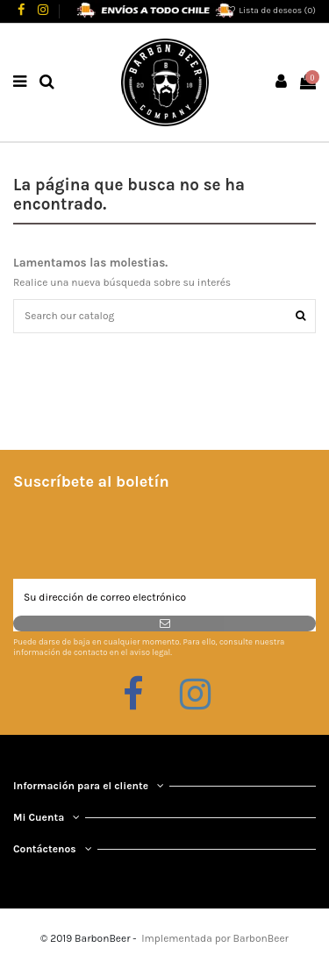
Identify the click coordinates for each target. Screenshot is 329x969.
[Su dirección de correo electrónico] (164, 597)
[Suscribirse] (164, 623)
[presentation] (146, 536)
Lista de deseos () (270, 10)
